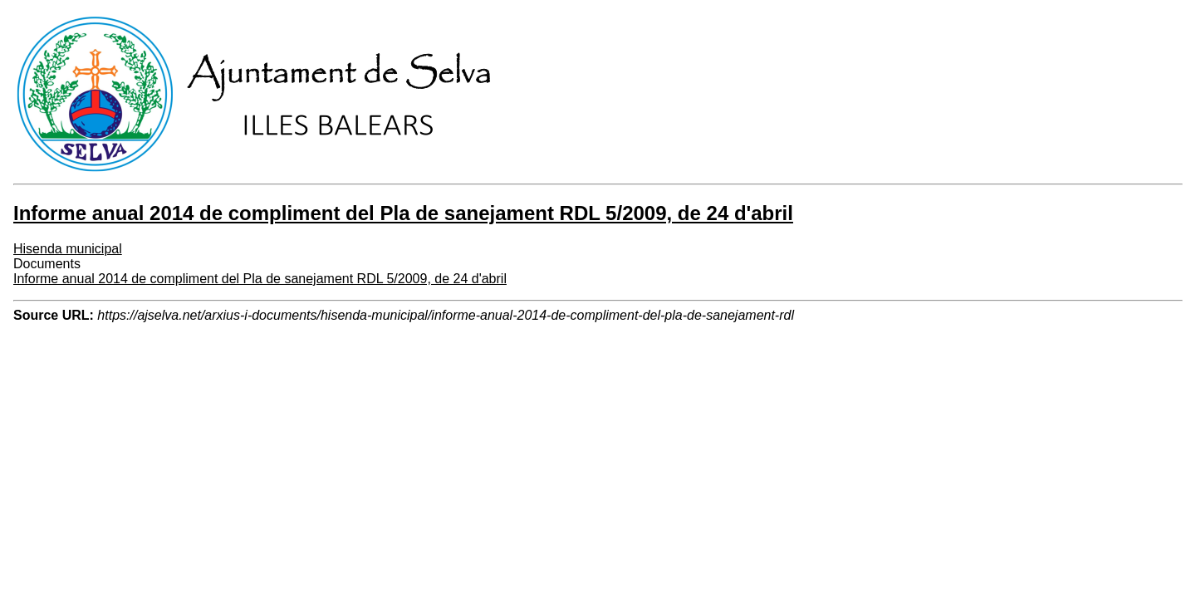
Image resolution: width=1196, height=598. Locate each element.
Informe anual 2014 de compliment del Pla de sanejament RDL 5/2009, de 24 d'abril (260, 279)
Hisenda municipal (67, 249)
